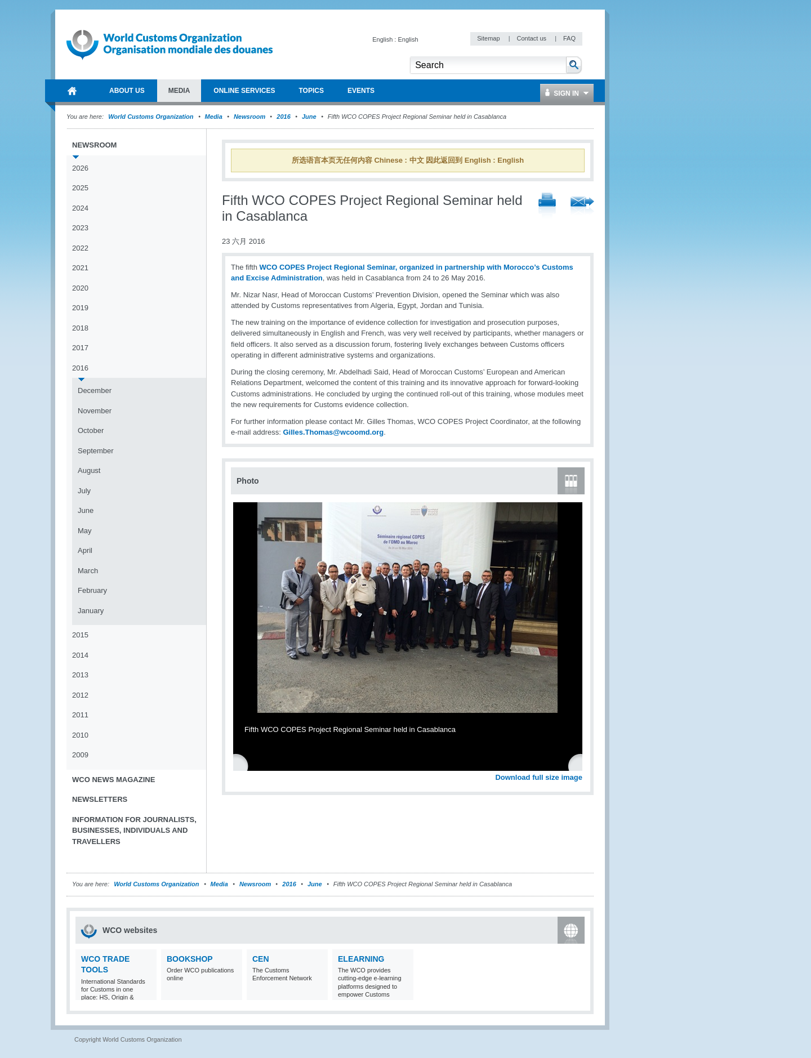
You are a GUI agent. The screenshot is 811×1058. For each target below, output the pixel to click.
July (84, 490)
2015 (80, 635)
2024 (80, 208)
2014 (80, 655)
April (85, 550)
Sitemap (489, 38)
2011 (80, 715)
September (96, 451)
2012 (80, 695)
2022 (80, 248)
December (95, 390)
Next (580, 765)
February (92, 590)
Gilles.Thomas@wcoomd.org (333, 432)
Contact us (532, 38)
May (85, 530)
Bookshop (190, 958)
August (89, 470)
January (91, 610)
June (309, 116)
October (91, 430)
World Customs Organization (151, 116)
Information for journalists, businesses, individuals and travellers (134, 830)
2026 (80, 168)
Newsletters (99, 799)
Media (213, 116)
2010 (80, 735)
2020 (80, 288)
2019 (80, 307)
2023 (80, 228)
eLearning (361, 958)
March (88, 570)
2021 (80, 268)
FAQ (569, 38)
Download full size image (538, 777)
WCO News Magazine (113, 779)
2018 (80, 328)
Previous (242, 765)
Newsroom (249, 116)
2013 (80, 675)
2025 (80, 188)
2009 (80, 755)
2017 (80, 347)
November (95, 411)
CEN (260, 958)
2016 (283, 116)
